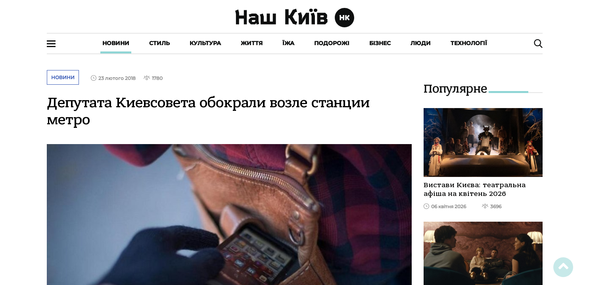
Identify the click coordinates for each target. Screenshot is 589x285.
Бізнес (380, 43)
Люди (421, 43)
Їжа (288, 43)
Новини (115, 43)
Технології (469, 43)
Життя (252, 43)
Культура (205, 43)
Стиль (159, 43)
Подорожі (331, 43)
